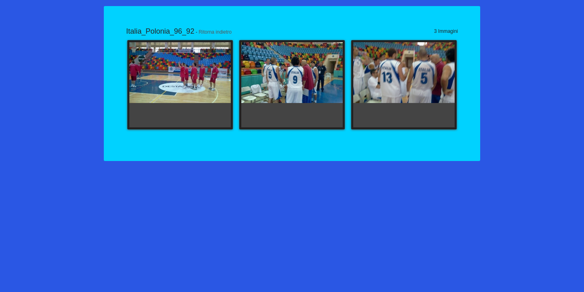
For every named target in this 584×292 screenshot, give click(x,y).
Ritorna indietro (215, 32)
